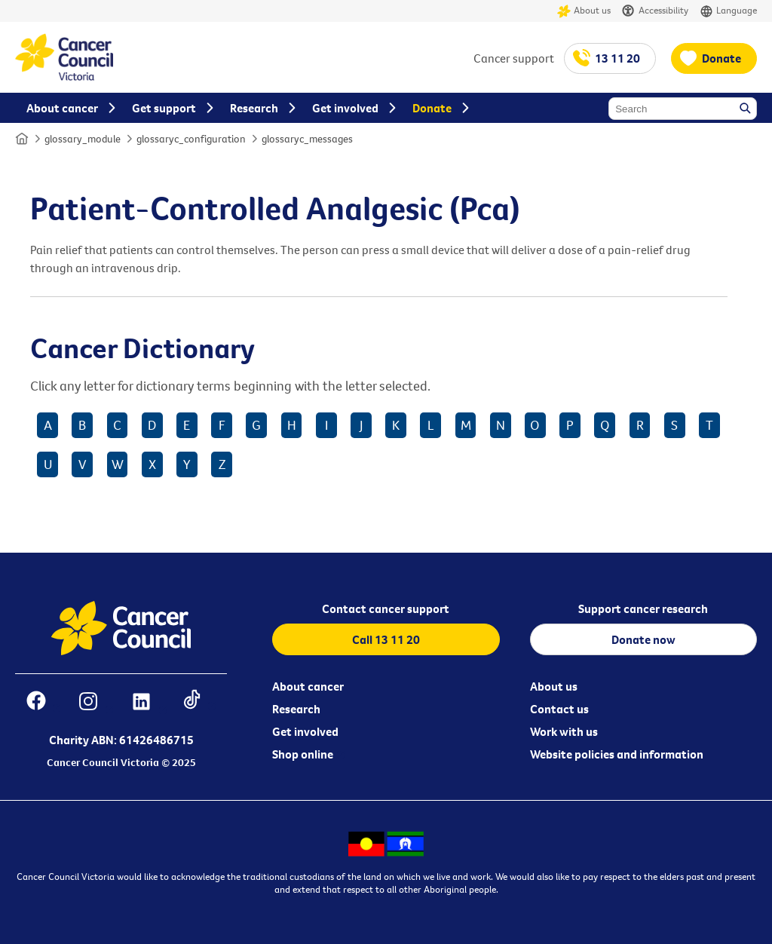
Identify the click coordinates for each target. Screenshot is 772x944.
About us (584, 11)
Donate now (643, 639)
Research (296, 708)
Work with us (564, 731)
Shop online (302, 754)
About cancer (308, 686)
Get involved (305, 731)
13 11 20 (617, 58)
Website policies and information (616, 754)
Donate (721, 58)
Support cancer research (643, 608)
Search (746, 109)
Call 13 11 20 (386, 639)
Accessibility (655, 11)
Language (728, 11)
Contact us (559, 708)
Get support (164, 107)
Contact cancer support (385, 608)
